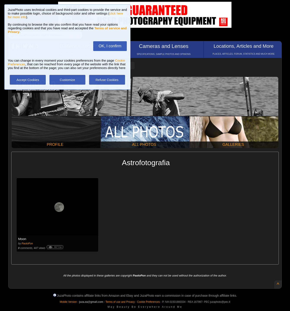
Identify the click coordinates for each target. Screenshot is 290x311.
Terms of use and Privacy (120, 301)
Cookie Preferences (148, 301)
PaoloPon (27, 243)
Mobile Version (68, 301)
